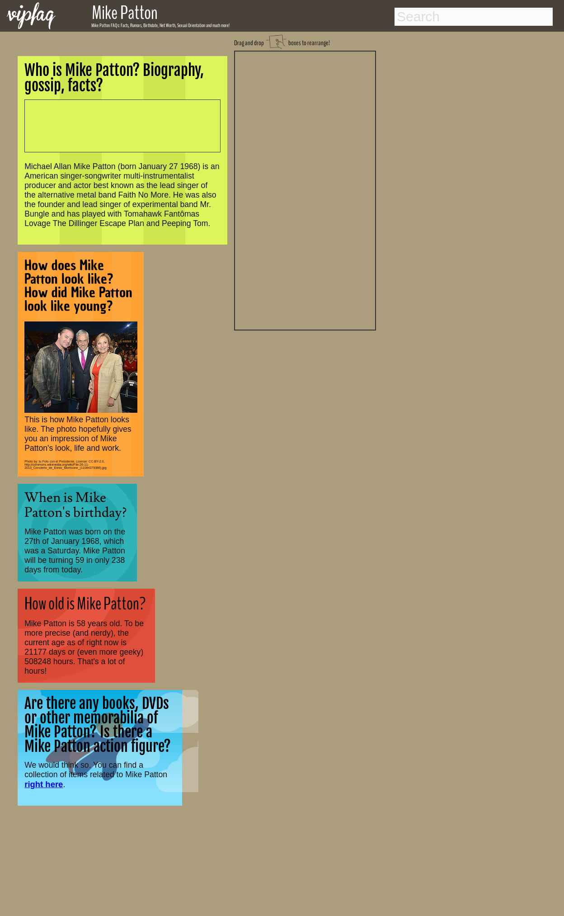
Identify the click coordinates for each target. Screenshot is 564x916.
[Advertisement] (305, 189)
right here (43, 784)
